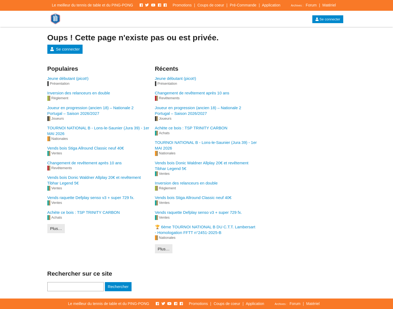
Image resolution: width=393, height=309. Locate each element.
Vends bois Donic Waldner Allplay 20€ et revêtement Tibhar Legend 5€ (94, 180)
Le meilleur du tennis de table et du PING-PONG (92, 5)
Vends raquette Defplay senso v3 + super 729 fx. (90, 197)
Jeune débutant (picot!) (67, 78)
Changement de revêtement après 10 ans (84, 163)
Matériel (329, 5)
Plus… (56, 228)
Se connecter (327, 19)
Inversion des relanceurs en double (78, 93)
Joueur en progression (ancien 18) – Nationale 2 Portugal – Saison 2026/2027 (90, 110)
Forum (311, 5)
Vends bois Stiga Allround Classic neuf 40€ (85, 148)
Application (271, 5)
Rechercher (118, 286)
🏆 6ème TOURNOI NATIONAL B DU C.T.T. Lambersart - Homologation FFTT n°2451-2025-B (205, 230)
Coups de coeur (210, 5)
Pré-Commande (243, 5)
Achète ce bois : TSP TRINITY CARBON (83, 212)
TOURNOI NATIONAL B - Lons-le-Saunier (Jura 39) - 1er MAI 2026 (98, 131)
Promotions (182, 5)
